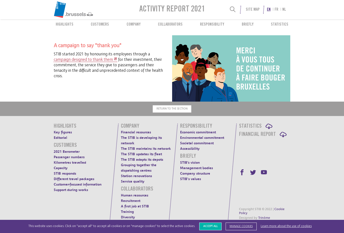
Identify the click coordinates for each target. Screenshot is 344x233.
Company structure (195, 173)
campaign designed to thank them (83, 60)
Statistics (279, 25)
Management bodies (196, 168)
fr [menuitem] (276, 10)
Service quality (133, 181)
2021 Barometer (67, 152)
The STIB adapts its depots (142, 159)
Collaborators (170, 25)
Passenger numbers (69, 157)
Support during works (71, 190)
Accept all (210, 226)
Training (127, 212)
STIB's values (190, 179)
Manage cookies (241, 226)
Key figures (63, 132)
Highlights (64, 25)
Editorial (60, 138)
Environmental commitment (202, 138)
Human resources (134, 195)
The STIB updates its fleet (141, 154)
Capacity (61, 168)
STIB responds (65, 173)
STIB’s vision (190, 162)
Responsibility (212, 25)
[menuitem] (85, 9)
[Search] (233, 10)
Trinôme (264, 218)
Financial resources (136, 132)
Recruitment (130, 201)
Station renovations (136, 176)
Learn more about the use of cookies (286, 226)
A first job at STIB (135, 206)
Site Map (253, 10)
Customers (100, 25)
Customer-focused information (77, 184)
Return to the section (172, 108)
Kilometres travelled (70, 162)
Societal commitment (197, 143)
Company (134, 25)
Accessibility (190, 149)
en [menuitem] (269, 10)
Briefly (247, 25)
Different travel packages (74, 179)
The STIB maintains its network (146, 149)
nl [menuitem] (284, 10)
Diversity (128, 217)
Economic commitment (198, 132)
